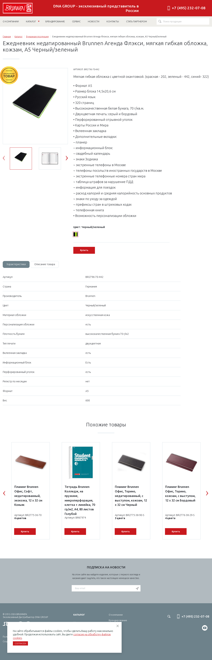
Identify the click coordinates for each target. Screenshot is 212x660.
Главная (7, 36)
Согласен (20, 643)
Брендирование (118, 620)
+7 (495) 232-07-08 (188, 8)
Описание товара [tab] (44, 264)
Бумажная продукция (37, 36)
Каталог (33, 21)
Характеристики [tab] (16, 264)
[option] (35, 106)
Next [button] (69, 159)
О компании (116, 614)
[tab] (16, 264)
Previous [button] (6, 159)
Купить (84, 250)
